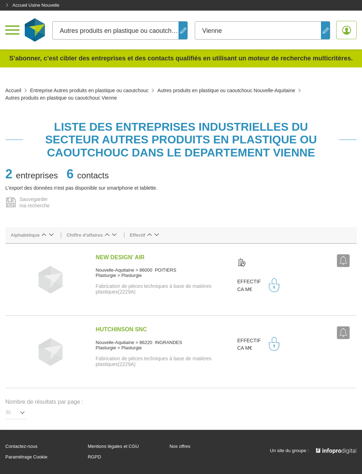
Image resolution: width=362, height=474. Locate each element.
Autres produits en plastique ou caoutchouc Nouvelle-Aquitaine (226, 90)
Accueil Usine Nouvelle (32, 5)
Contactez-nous (21, 446)
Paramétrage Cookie (26, 457)
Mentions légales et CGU (113, 446)
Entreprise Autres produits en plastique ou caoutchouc (89, 90)
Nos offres (180, 446)
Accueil (13, 90)
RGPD (94, 457)
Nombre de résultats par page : (44, 402)
